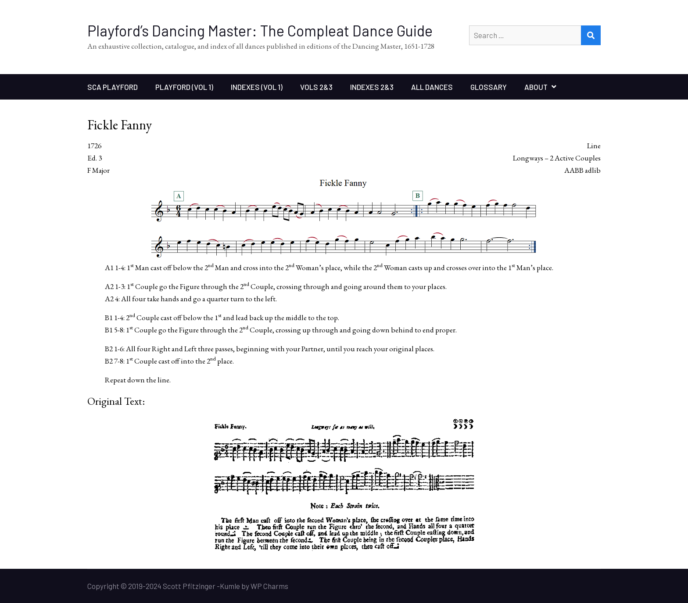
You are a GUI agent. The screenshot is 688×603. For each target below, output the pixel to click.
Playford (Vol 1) (184, 86)
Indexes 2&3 (372, 86)
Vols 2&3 (316, 86)
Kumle (230, 586)
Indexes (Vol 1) (257, 86)
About (536, 86)
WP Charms (269, 586)
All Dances (432, 86)
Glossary (488, 86)
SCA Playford (112, 86)
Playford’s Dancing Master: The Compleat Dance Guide (260, 30)
